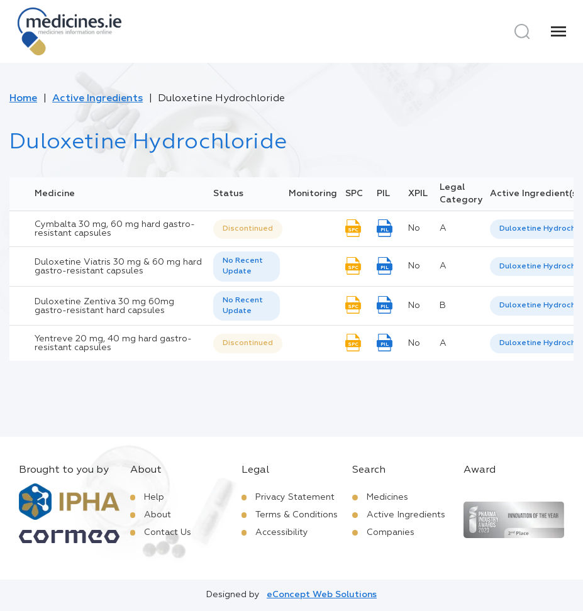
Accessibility (281, 532)
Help (154, 497)
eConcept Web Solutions (322, 594)
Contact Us (167, 532)
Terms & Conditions (296, 514)
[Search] (522, 31)
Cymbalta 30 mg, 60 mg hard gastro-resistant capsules (115, 229)
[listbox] (247, 229)
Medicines (387, 497)
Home (23, 99)
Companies (390, 532)
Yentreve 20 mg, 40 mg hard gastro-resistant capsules (113, 343)
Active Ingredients (97, 99)
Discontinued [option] (248, 229)
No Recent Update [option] (243, 266)
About (157, 514)
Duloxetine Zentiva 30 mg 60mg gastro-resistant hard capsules (104, 306)
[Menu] (558, 31)
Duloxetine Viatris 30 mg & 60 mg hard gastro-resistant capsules (118, 266)
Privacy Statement (295, 497)
